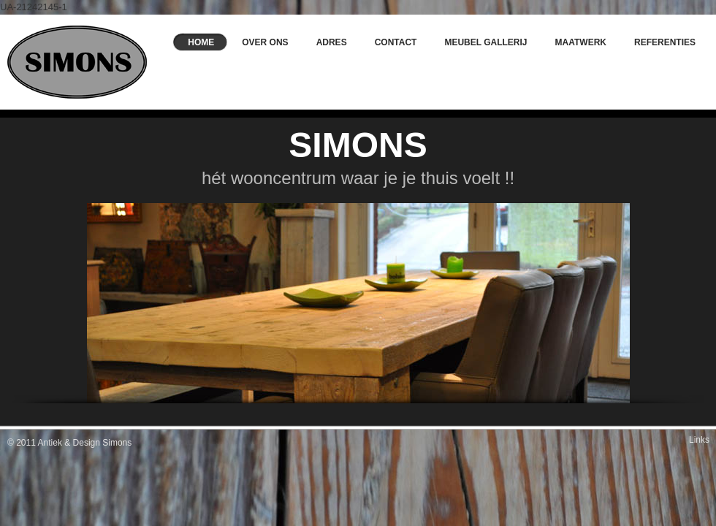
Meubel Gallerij (485, 42)
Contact (396, 42)
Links (699, 440)
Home (201, 42)
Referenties (665, 42)
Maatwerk (580, 42)
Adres (331, 42)
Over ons (265, 42)
